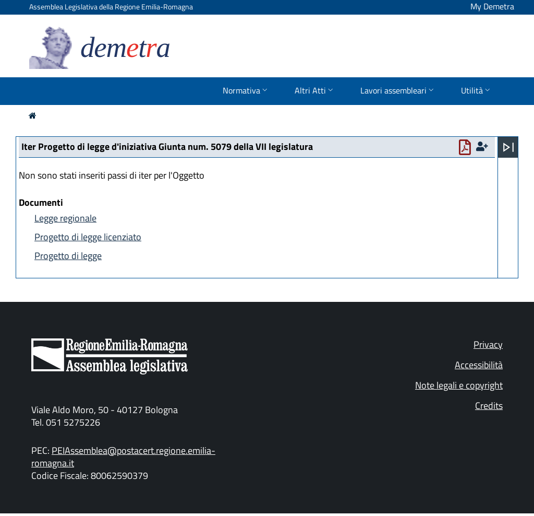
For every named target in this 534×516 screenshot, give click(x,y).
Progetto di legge (68, 256)
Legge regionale (65, 218)
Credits (489, 405)
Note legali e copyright (459, 385)
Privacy (488, 344)
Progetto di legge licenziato (87, 237)
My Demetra (492, 6)
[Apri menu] (508, 147)
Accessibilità (479, 365)
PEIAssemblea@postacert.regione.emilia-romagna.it (123, 456)
